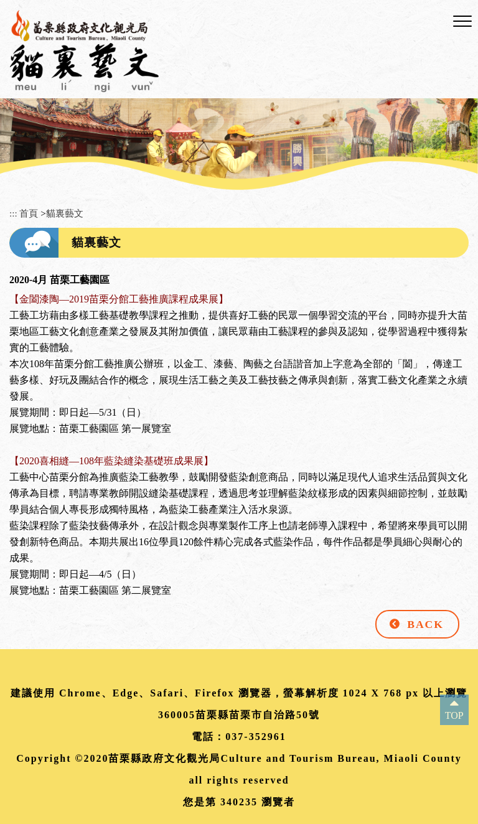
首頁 (28, 213)
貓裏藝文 (64, 213)
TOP (454, 715)
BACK (425, 624)
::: (13, 213)
